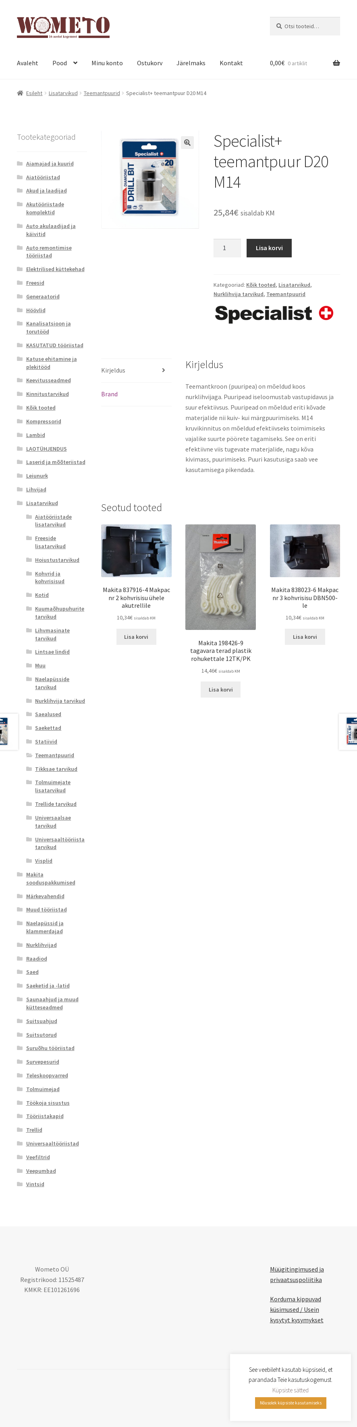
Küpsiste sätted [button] (290, 1390)
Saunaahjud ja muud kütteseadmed (52, 1003)
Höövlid (36, 310)
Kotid (42, 595)
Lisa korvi (269, 248)
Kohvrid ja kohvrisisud (49, 577)
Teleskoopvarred (47, 1075)
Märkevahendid (45, 896)
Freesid (35, 282)
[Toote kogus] (227, 248)
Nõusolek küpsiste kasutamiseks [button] (291, 1403)
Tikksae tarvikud (56, 769)
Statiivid (46, 741)
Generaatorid (43, 296)
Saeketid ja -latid (48, 985)
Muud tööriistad (46, 909)
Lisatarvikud (63, 93)
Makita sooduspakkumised (50, 878)
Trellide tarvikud (56, 804)
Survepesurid (42, 1061)
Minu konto (107, 63)
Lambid (35, 435)
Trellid (34, 1129)
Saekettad (48, 727)
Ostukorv (149, 63)
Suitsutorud (41, 1034)
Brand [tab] (109, 394)
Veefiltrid (38, 1157)
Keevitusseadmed (48, 380)
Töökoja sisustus (48, 1102)
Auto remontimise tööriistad (49, 251)
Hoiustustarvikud (57, 559)
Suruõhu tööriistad (50, 1048)
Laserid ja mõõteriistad (55, 462)
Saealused (48, 714)
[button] (187, 142)
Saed (32, 971)
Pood (59, 63)
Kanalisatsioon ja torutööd (48, 327)
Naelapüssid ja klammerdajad (45, 927)
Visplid (43, 860)
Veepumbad (41, 1170)
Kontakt (231, 63)
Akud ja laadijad (46, 190)
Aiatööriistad (43, 177)
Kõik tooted (261, 284)
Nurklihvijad (41, 945)
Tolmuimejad (43, 1089)
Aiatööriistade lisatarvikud (53, 520)
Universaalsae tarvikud (53, 821)
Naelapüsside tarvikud (52, 683)
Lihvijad (36, 489)
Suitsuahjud (41, 1021)
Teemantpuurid (102, 93)
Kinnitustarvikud (47, 394)
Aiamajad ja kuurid (50, 163)
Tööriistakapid (45, 1116)
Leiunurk (37, 475)
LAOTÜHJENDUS (46, 448)
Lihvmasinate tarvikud (52, 634)
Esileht (34, 93)
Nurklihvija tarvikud (239, 294)
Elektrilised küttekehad (55, 269)
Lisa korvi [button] (136, 636)
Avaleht (27, 63)
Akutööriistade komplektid (45, 208)
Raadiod (36, 958)
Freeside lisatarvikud (50, 542)
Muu (40, 665)
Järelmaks (190, 63)
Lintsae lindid (52, 651)
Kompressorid (43, 421)
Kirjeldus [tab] (113, 370)
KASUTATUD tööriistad (54, 345)
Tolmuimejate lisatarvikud (53, 786)
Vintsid (35, 1184)
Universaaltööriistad (52, 1143)
